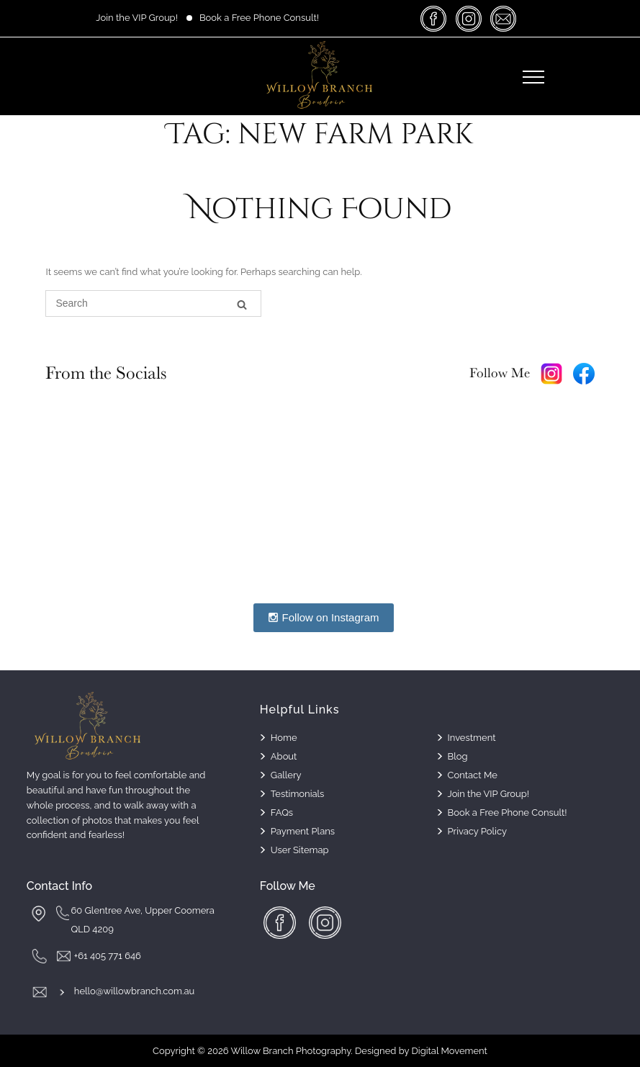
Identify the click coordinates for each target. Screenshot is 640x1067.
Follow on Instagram (323, 617)
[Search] (241, 304)
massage (503, 18)
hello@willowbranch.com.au (134, 991)
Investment (472, 737)
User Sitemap (300, 850)
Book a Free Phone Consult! (259, 17)
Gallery (286, 775)
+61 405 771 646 (107, 955)
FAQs (282, 812)
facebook (434, 18)
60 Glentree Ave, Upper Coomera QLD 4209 (142, 920)
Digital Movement (449, 1050)
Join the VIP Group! (137, 17)
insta (468, 18)
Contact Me (472, 775)
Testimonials (298, 793)
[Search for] (153, 303)
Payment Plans (303, 831)
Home (284, 737)
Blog (458, 756)
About (284, 756)
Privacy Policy (478, 831)
